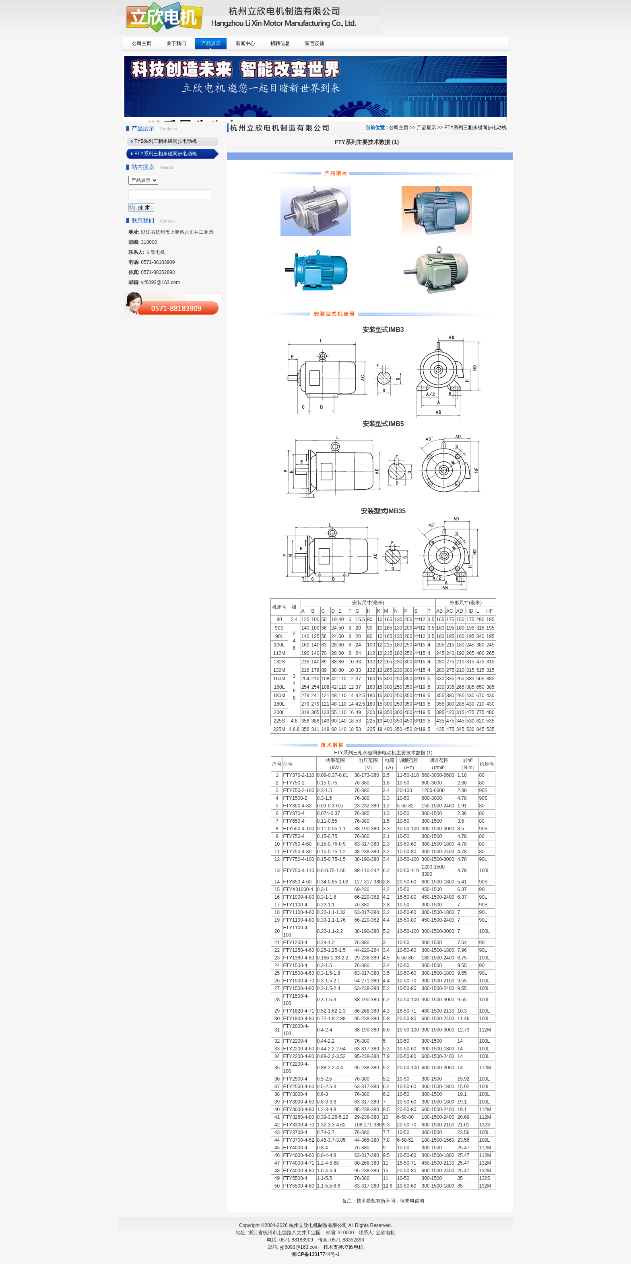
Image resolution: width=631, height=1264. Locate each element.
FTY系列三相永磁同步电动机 (475, 127)
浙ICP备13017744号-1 (315, 1254)
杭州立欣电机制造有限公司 (318, 1225)
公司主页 (398, 127)
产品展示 (426, 127)
